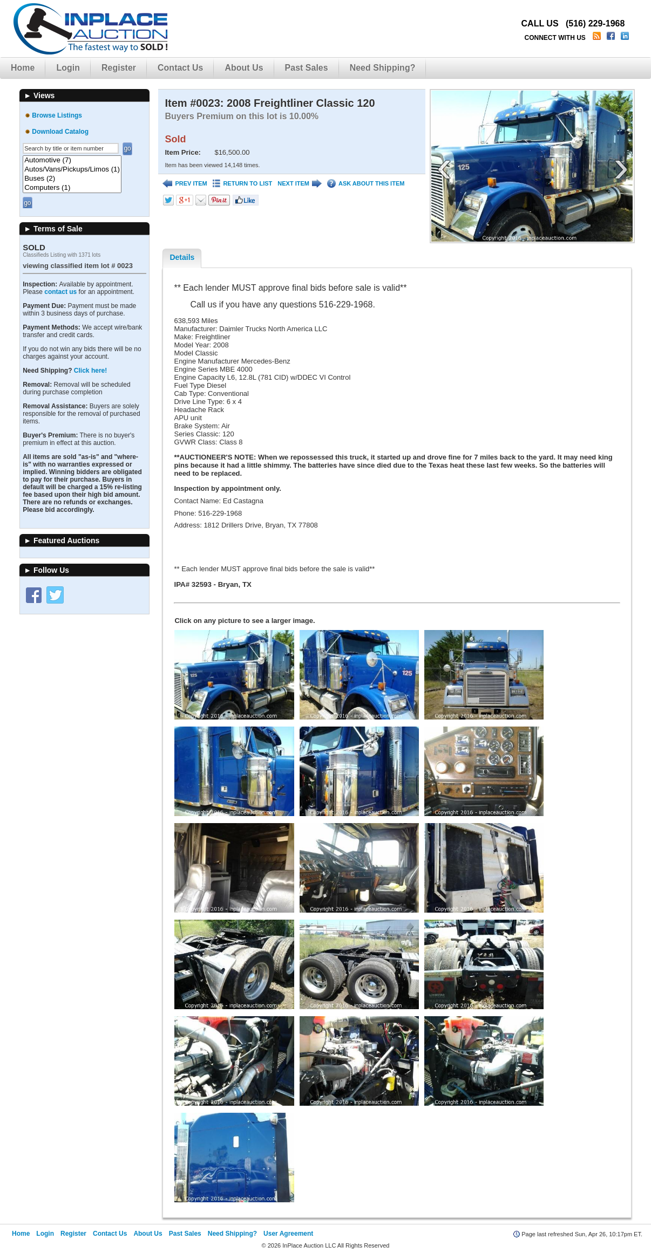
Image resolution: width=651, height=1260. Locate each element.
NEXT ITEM (299, 184)
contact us (60, 292)
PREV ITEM (184, 184)
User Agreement (288, 1233)
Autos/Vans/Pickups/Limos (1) (72, 169)
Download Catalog (60, 131)
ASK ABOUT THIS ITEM (365, 184)
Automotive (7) (72, 160)
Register (118, 67)
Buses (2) (72, 178)
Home (23, 67)
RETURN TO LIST (243, 184)
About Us (244, 67)
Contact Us (180, 67)
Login (68, 67)
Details (181, 257)
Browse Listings (57, 115)
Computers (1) (72, 188)
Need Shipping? (383, 67)
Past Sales (306, 67)
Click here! (90, 370)
